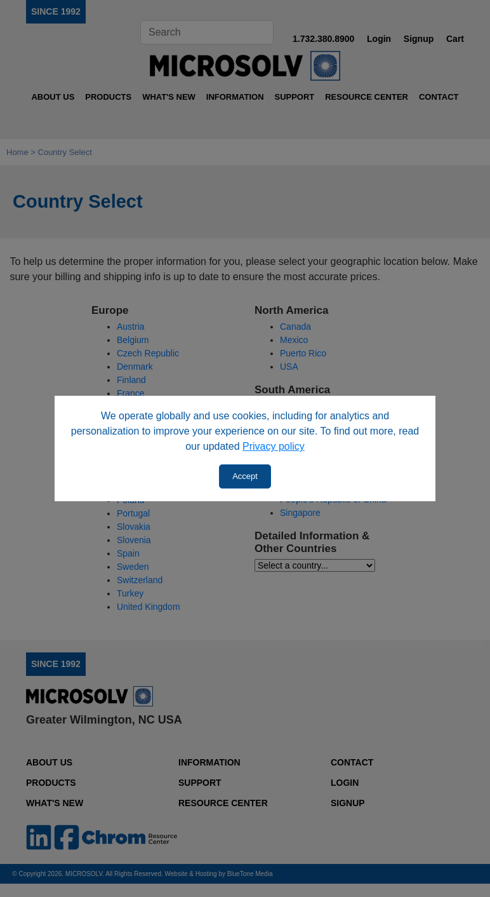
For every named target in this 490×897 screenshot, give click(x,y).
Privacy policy (273, 446)
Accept (245, 476)
